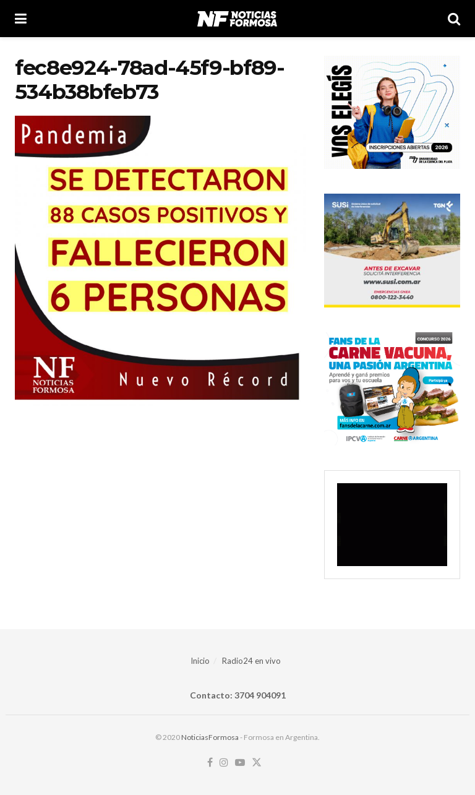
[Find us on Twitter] (257, 763)
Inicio (200, 661)
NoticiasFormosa (210, 737)
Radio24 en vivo (251, 661)
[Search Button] (454, 18)
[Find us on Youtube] (240, 763)
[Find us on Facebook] (210, 763)
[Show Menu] (21, 18)
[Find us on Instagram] (224, 763)
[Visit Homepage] (237, 18)
